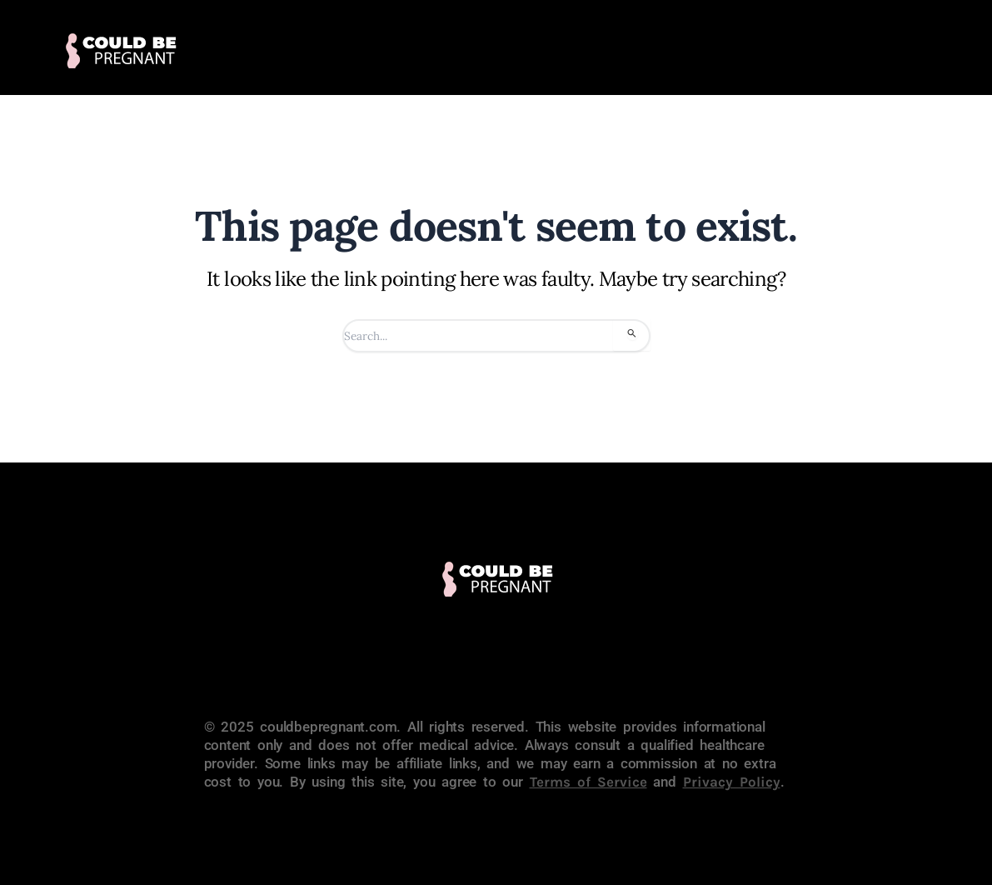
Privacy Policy (731, 781)
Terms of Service (588, 781)
